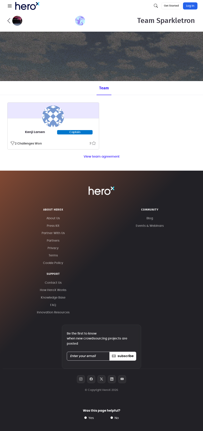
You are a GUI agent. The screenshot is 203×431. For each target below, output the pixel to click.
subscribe (123, 356)
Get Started (171, 6)
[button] (10, 6)
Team (104, 88)
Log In (190, 6)
